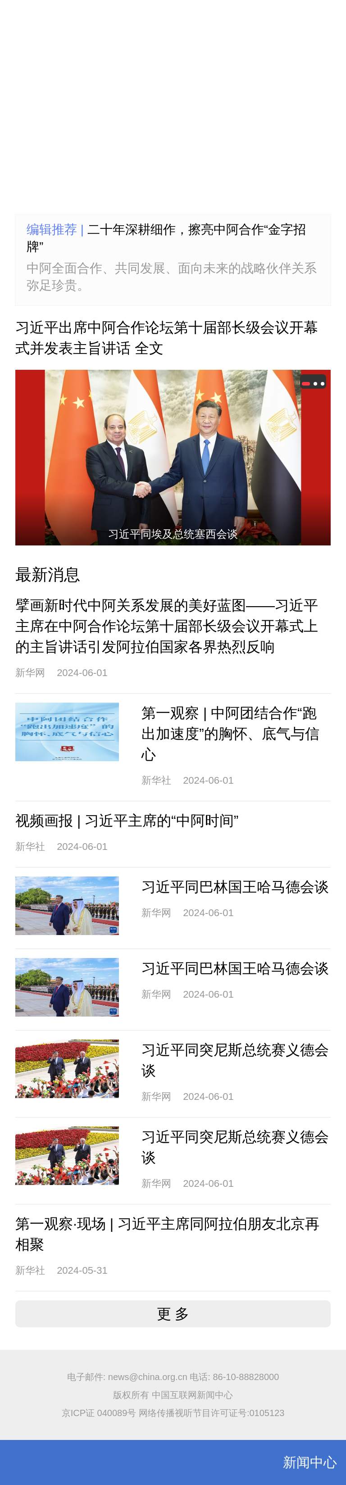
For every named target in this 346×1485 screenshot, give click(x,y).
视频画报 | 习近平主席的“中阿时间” (126, 821)
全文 (149, 348)
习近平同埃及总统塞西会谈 (173, 534)
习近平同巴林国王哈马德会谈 (235, 887)
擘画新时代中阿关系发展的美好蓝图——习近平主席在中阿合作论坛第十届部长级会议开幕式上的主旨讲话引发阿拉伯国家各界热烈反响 (166, 626)
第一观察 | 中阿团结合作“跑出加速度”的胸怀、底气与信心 (230, 734)
